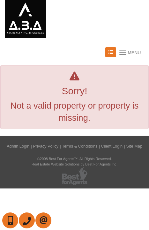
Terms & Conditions (79, 146)
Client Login (112, 146)
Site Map (134, 146)
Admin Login (18, 146)
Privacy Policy (45, 146)
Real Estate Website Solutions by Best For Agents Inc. (74, 164)
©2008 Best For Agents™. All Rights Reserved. (74, 159)
